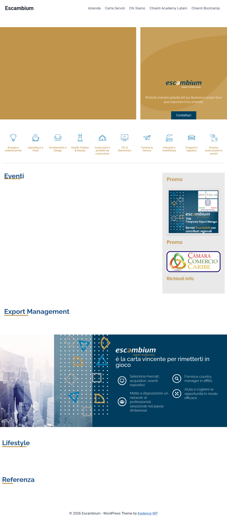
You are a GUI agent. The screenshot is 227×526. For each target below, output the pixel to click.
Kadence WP (148, 513)
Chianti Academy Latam (168, 8)
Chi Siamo (137, 8)
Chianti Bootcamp (206, 8)
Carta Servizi (115, 8)
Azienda (94, 8)
